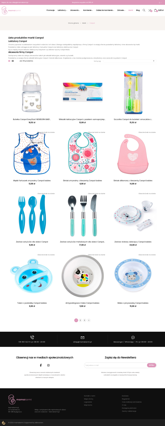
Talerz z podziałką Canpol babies (32, 303)
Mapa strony (88, 399)
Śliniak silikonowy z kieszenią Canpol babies (133, 181)
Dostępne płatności (129, 408)
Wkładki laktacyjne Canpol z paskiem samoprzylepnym (82, 119)
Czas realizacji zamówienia (132, 402)
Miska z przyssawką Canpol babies (133, 303)
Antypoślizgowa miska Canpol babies (82, 303)
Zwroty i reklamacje (129, 411)
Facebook (41, 365)
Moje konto (88, 405)
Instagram (48, 365)
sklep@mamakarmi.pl (20, 2)
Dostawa (125, 396)
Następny (89, 320)
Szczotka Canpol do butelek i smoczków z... (133, 119)
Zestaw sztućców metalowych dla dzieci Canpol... (82, 242)
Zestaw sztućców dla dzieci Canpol (32, 242)
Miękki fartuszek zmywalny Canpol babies (32, 181)
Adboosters (39, 423)
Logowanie (88, 402)
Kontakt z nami (89, 396)
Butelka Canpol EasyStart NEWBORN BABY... (32, 119)
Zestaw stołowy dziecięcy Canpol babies (132, 242)
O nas (124, 405)
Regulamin (126, 399)
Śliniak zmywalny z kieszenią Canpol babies (82, 181)
